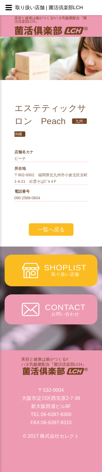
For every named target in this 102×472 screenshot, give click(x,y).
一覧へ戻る (51, 229)
